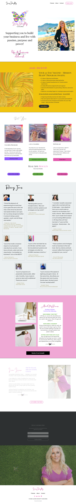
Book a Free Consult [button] (38, 353)
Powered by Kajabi (38, 500)
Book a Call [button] (69, 3)
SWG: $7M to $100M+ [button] (13, 174)
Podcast (52, 3)
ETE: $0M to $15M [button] (38, 174)
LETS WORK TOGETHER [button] (36, 402)
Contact (62, 3)
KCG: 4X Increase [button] (62, 174)
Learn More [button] (44, 106)
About (56, 3)
